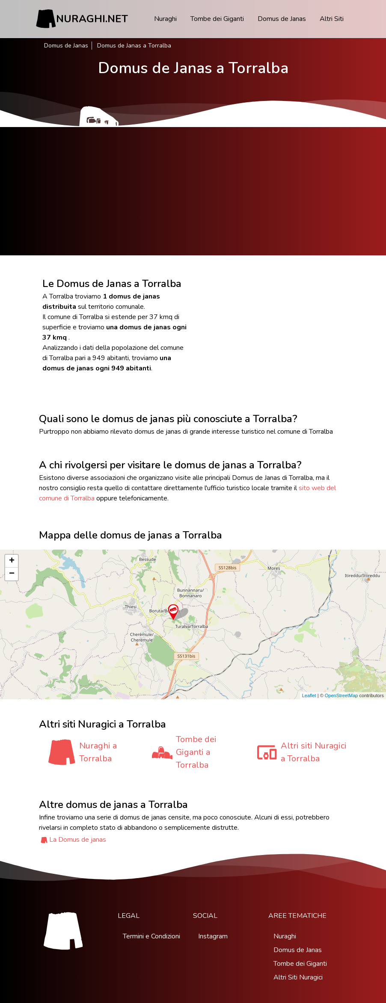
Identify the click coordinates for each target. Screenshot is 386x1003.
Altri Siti (332, 19)
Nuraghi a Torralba (98, 752)
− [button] (12, 574)
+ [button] (12, 561)
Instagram (213, 936)
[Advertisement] (193, 191)
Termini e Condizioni (151, 936)
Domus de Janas (282, 19)
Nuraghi (165, 19)
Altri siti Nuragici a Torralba (314, 752)
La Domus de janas (77, 839)
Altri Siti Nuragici (298, 977)
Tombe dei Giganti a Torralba (196, 752)
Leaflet (309, 695)
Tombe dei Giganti (217, 19)
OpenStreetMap (341, 695)
